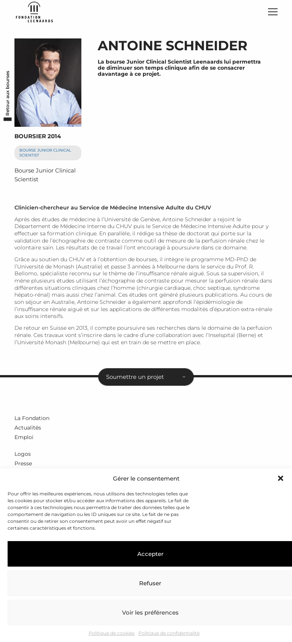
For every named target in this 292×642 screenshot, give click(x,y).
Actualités (27, 428)
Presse (23, 463)
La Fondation (31, 418)
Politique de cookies (112, 633)
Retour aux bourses (7, 93)
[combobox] (146, 377)
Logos (22, 454)
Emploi (23, 437)
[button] (280, 478)
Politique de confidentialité (169, 633)
